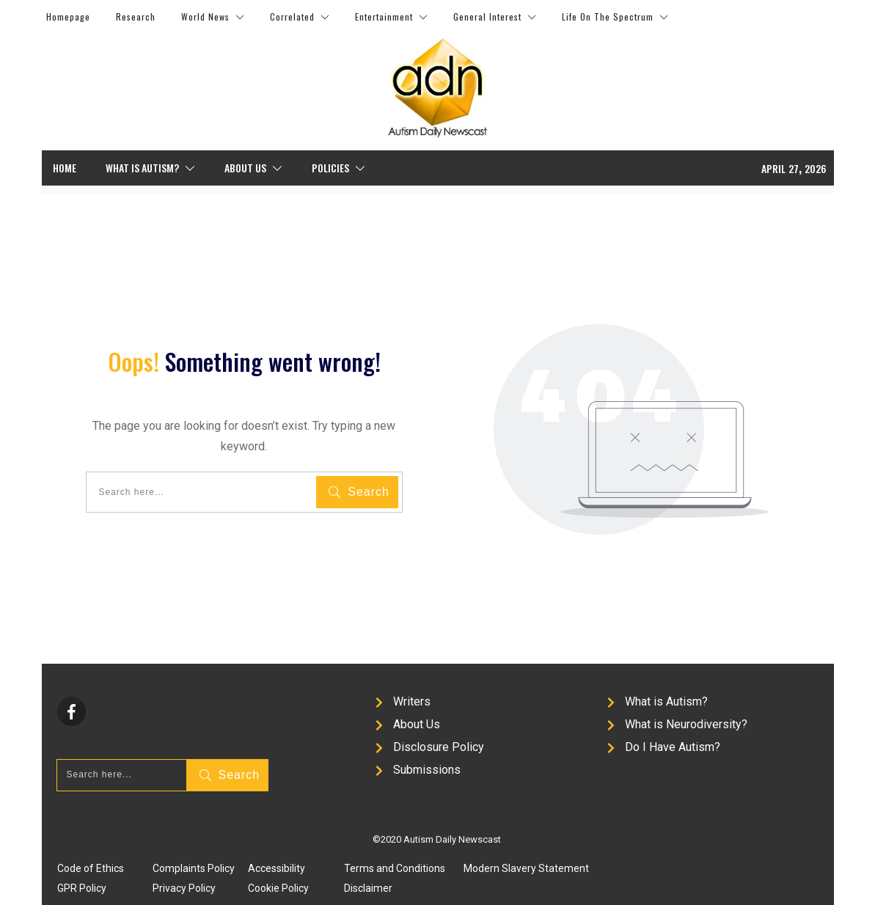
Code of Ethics (90, 868)
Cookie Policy (278, 888)
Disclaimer (368, 888)
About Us (416, 724)
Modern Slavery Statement (526, 868)
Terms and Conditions (394, 868)
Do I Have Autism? (672, 747)
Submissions (427, 770)
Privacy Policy (184, 888)
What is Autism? (666, 701)
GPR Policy (81, 888)
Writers (412, 701)
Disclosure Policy (438, 747)
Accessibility (276, 868)
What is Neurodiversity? (686, 724)
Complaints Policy (194, 868)
